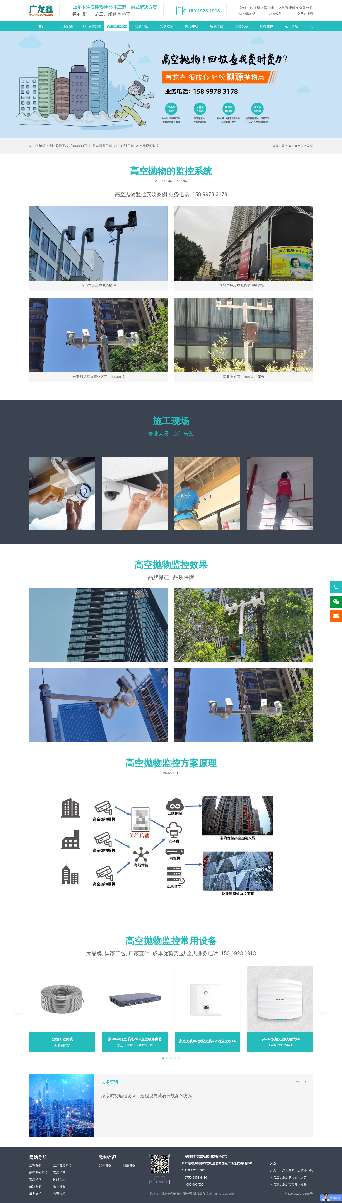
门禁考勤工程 (80, 146)
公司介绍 (291, 26)
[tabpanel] (62, 1009)
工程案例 (66, 26)
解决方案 (216, 26)
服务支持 (266, 26)
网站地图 (306, 13)
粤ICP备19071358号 (299, 1193)
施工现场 (171, 421)
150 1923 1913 (193, 1170)
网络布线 (191, 26)
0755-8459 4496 (196, 1177)
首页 (41, 26)
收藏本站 (248, 13)
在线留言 (278, 13)
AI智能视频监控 (147, 146)
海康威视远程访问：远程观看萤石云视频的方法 (147, 1095)
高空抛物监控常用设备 (171, 941)
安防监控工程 (58, 146)
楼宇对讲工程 (124, 146)
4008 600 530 (194, 1184)
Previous (19, 1011)
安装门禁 (141, 26)
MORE (301, 1082)
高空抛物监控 (117, 26)
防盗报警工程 (102, 146)
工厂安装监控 (91, 26)
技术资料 (109, 1082)
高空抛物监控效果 (171, 565)
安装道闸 (166, 26)
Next (323, 1011)
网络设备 (129, 1165)
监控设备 (241, 26)
